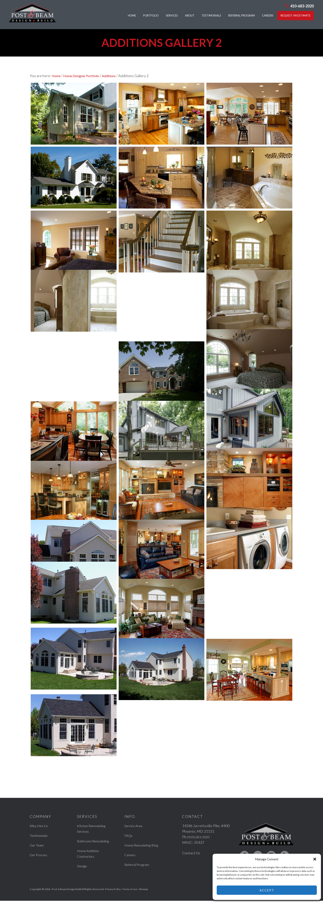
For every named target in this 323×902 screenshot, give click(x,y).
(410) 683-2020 (199, 837)
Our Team (38, 845)
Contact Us (191, 853)
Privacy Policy (113, 890)
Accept (267, 890)
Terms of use (129, 890)
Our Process (40, 855)
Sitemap (143, 890)
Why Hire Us (40, 826)
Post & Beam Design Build (31, 14)
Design (83, 871)
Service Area (134, 826)
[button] (315, 859)
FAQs (128, 835)
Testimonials (40, 835)
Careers (130, 860)
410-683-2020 (303, 6)
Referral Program (138, 870)
